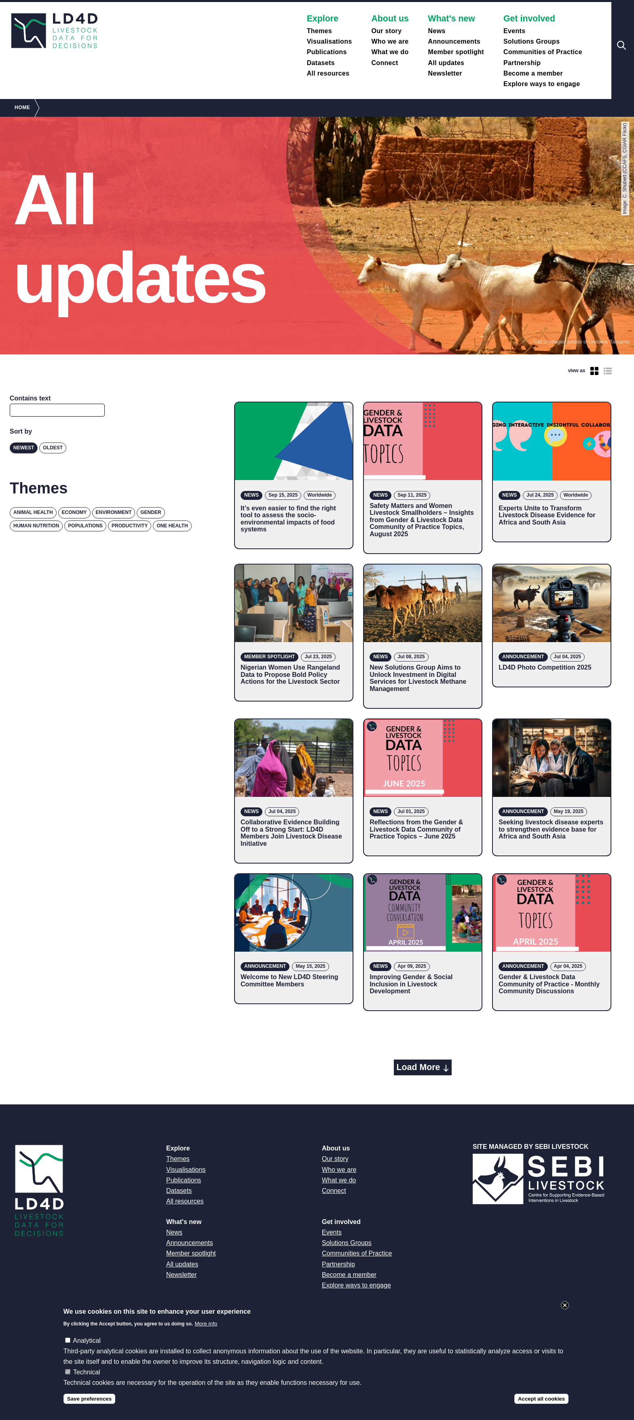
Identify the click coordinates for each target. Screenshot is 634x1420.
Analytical (86, 1340)
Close (565, 1305)
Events (514, 30)
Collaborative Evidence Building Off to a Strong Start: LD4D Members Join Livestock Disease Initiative (291, 833)
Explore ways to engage (541, 83)
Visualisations (329, 41)
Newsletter (445, 73)
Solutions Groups (531, 41)
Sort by (21, 431)
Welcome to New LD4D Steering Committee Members (289, 980)
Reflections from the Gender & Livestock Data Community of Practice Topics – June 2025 (416, 829)
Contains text (30, 398)
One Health (172, 526)
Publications (327, 51)
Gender (150, 512)
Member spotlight (456, 51)
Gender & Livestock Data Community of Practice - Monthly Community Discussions (549, 983)
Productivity (130, 526)
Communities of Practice (542, 51)
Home (22, 107)
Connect (384, 62)
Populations (85, 526)
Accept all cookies (541, 1399)
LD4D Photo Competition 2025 (545, 667)
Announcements (454, 41)
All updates (446, 62)
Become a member (533, 73)
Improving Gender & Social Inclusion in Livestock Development (411, 983)
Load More (418, 1067)
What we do (389, 51)
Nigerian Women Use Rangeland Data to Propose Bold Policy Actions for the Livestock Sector (290, 674)
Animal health (33, 512)
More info (206, 1324)
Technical (86, 1372)
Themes (319, 30)
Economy (74, 512)
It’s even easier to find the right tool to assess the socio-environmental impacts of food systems (288, 519)
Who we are (389, 41)
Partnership (522, 62)
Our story (386, 30)
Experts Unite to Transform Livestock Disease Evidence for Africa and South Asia (547, 515)
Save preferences (89, 1399)
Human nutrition (36, 526)
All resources (328, 73)
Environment (114, 512)
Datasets (321, 62)
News (437, 30)
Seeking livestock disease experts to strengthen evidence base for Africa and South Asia (551, 829)
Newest (23, 448)
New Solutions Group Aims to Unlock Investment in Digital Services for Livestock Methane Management (418, 678)
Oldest (53, 448)
